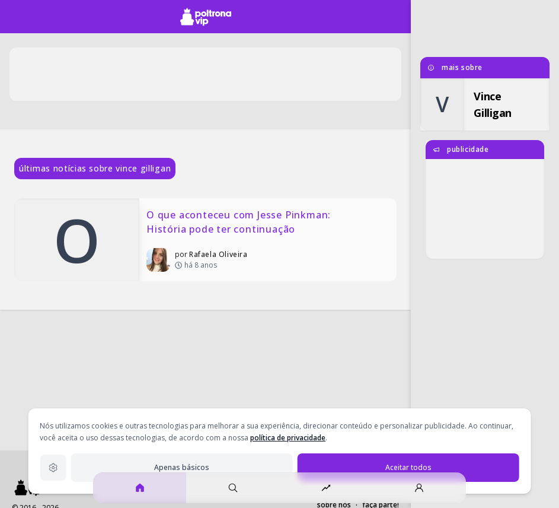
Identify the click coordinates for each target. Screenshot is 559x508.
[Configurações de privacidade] (53, 468)
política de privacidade (287, 438)
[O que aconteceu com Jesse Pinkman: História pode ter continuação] (205, 239)
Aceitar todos (408, 467)
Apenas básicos (181, 467)
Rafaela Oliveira (218, 254)
